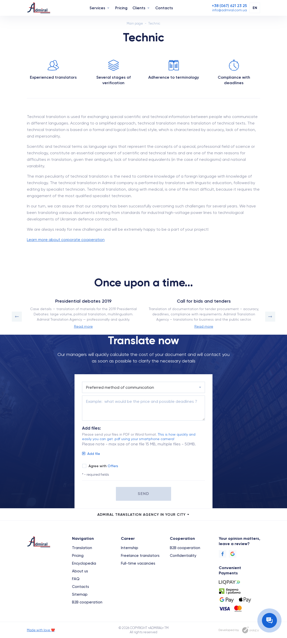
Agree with (103, 466)
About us (80, 571)
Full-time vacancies (138, 563)
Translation (82, 548)
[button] (17, 317)
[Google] (232, 554)
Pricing (121, 8)
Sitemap (80, 594)
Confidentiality (183, 555)
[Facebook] (222, 554)
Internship (129, 548)
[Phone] (229, 6)
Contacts (164, 8)
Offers (113, 466)
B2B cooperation (87, 602)
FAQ (76, 579)
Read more (83, 326)
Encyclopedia (84, 563)
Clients (138, 8)
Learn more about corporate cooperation (66, 239)
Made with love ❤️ (41, 630)
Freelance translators (140, 555)
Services (97, 8)
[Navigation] (108, 8)
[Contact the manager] (269, 620)
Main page (135, 23)
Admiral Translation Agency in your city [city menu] (143, 515)
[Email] (229, 10)
